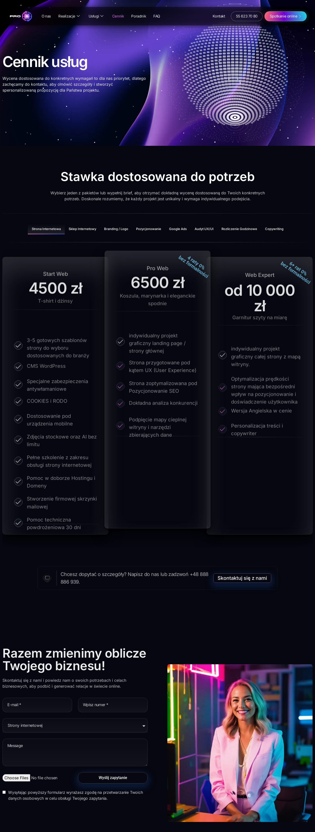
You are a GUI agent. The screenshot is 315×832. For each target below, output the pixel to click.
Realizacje (69, 16)
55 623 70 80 (246, 16)
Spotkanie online (284, 16)
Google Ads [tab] (178, 229)
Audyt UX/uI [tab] (204, 229)
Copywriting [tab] (274, 229)
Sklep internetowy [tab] (82, 229)
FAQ (156, 16)
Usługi (96, 16)
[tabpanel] (157, 394)
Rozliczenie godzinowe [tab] (239, 229)
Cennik (118, 16)
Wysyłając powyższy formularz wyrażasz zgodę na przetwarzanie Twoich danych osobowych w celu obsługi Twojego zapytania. (75, 795)
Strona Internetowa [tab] (46, 229)
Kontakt (219, 16)
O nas (46, 16)
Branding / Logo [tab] (116, 229)
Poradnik (138, 16)
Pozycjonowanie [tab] (148, 229)
